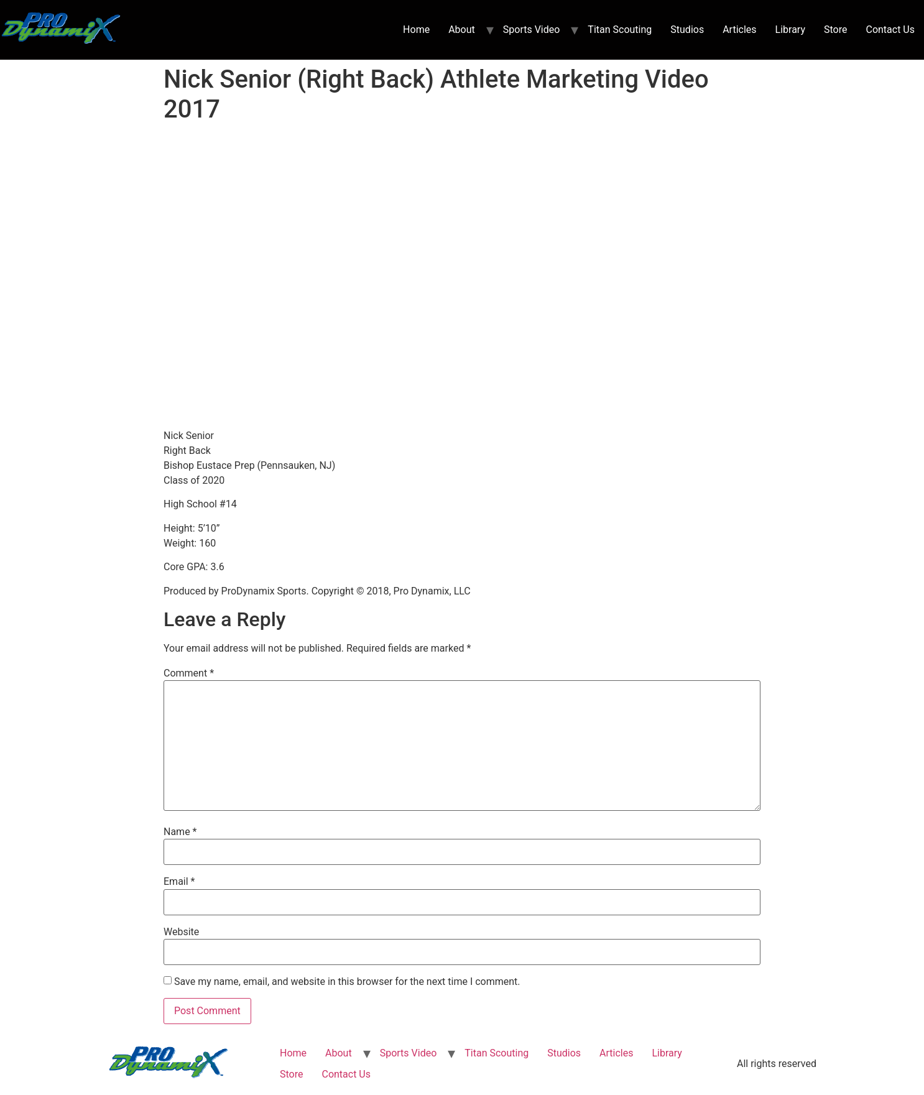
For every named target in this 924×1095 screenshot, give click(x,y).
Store (835, 29)
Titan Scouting (620, 29)
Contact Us (890, 29)
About (461, 29)
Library (790, 29)
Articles (739, 29)
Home (416, 29)
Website (181, 932)
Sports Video (531, 29)
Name (180, 832)
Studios (687, 29)
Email (179, 882)
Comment (189, 673)
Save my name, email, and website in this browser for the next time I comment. (347, 982)
